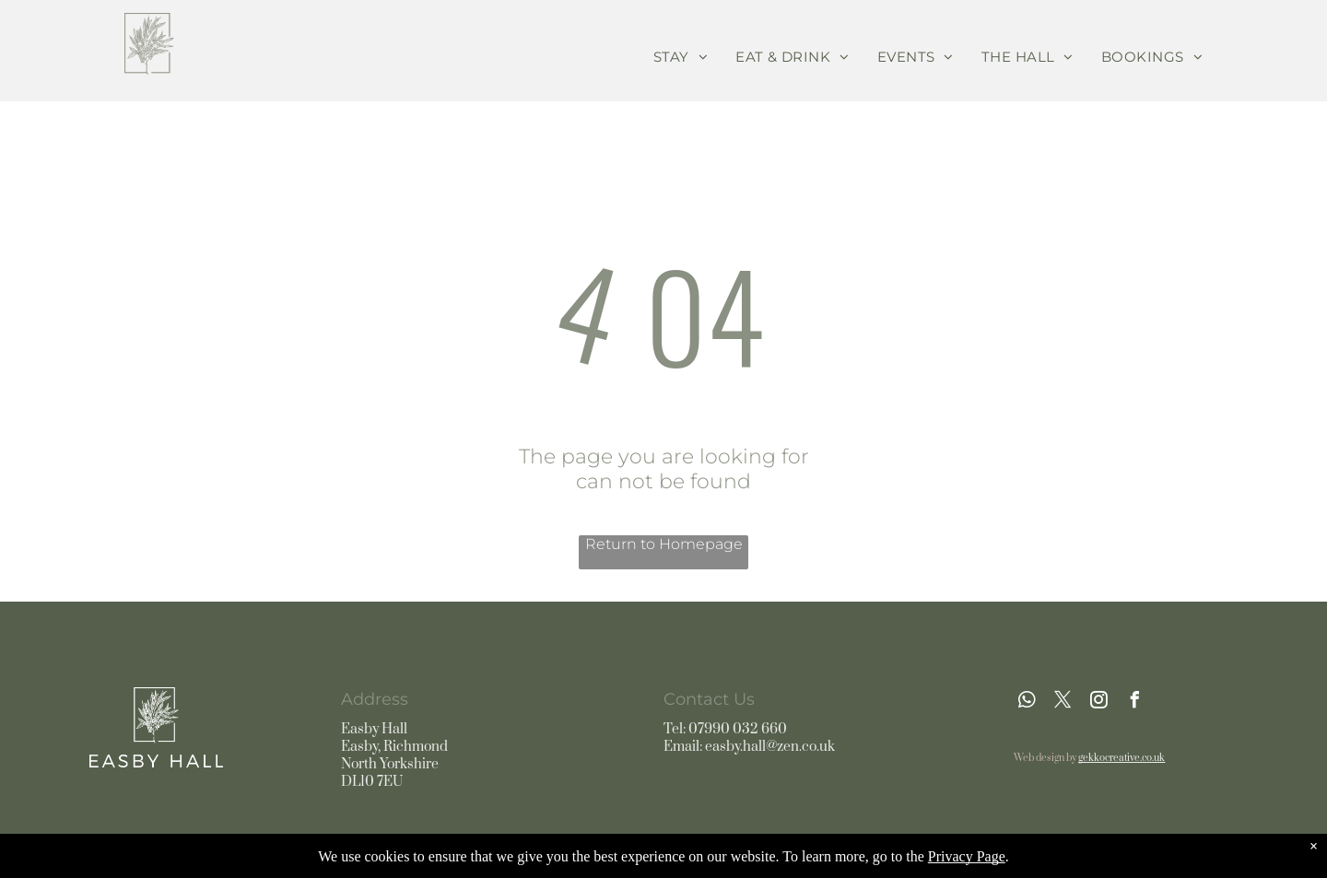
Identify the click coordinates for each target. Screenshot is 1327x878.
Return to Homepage (664, 544)
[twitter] (1062, 702)
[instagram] (1098, 702)
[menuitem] (681, 56)
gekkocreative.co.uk (1121, 758)
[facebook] (1134, 702)
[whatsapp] (1026, 702)
